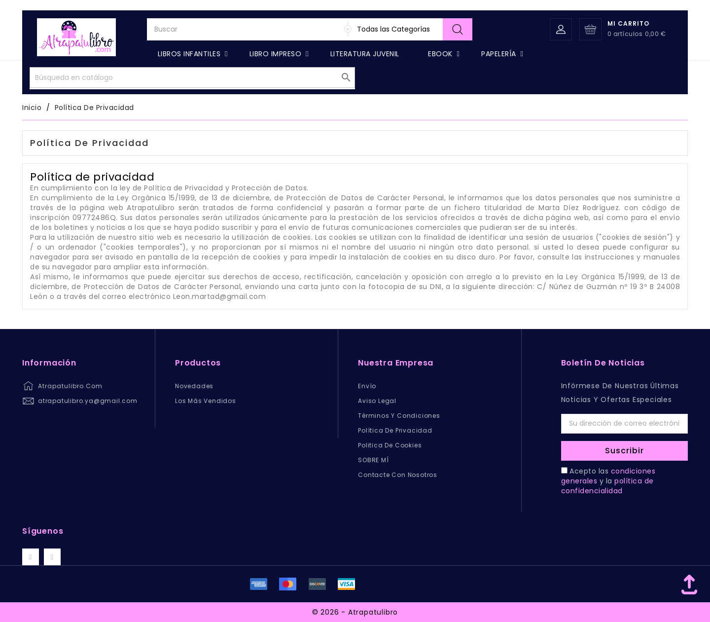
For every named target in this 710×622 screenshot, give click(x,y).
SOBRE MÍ (373, 460)
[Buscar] (309, 50)
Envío (367, 386)
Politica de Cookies (390, 445)
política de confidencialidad (607, 486)
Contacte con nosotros (397, 475)
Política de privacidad (395, 430)
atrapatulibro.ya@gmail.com (88, 401)
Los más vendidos (205, 401)
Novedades (194, 386)
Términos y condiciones (399, 415)
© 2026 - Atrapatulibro (355, 612)
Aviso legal (377, 401)
